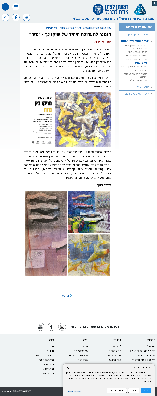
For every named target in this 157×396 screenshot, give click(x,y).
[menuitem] (137, 34)
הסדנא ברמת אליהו (137, 52)
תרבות (151, 340)
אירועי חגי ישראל (146, 355)
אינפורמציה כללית (138, 80)
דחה (134, 390)
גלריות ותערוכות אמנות (70, 28)
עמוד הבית (106, 28)
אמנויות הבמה (114, 355)
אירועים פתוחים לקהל (143, 360)
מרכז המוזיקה (46, 360)
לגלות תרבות (115, 346)
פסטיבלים (150, 346)
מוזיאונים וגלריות (91, 28)
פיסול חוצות (141, 70)
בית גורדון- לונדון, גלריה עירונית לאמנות (135, 47)
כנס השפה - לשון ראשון (142, 351)
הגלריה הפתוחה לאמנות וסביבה (135, 75)
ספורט (84, 346)
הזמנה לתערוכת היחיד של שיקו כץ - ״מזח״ (70, 34)
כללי (84, 340)
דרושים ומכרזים (45, 355)
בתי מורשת (48, 364)
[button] (15, 6)
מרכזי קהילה (81, 351)
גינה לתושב (48, 373)
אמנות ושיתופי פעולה (137, 94)
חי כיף (50, 351)
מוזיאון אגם (142, 87)
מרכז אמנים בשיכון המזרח (134, 67)
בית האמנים (51, 28)
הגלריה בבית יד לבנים (136, 55)
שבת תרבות (115, 360)
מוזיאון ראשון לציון (138, 35)
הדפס (65, 296)
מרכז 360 (48, 369)
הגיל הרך (83, 360)
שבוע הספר (115, 351)
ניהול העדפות (117, 390)
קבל (146, 390)
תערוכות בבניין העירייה (136, 59)
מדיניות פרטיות (74, 391)
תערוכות (49, 346)
